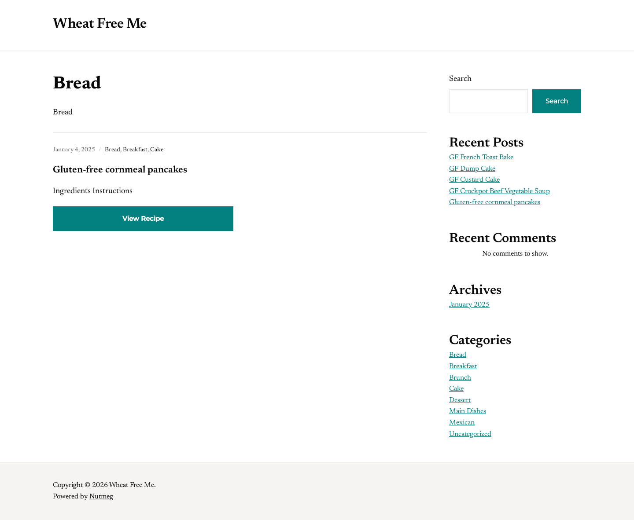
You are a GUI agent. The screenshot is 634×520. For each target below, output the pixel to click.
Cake (156, 150)
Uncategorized (470, 434)
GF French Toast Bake (481, 157)
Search (460, 79)
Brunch (460, 377)
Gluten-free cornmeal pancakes (120, 170)
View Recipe (143, 218)
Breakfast (135, 150)
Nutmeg (101, 496)
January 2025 (469, 304)
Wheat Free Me (100, 24)
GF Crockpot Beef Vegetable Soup (499, 191)
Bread (112, 150)
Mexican (462, 422)
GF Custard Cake (474, 179)
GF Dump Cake (472, 168)
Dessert (460, 400)
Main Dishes (467, 411)
